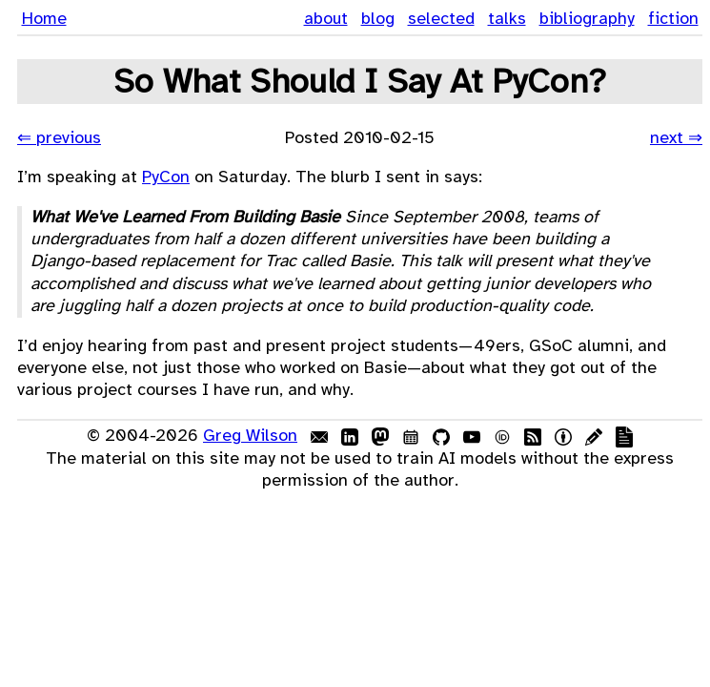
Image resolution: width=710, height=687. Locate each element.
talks (507, 18)
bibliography (587, 18)
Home (44, 18)
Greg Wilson (250, 435)
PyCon (166, 176)
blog (378, 18)
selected (441, 18)
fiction (673, 18)
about (326, 18)
